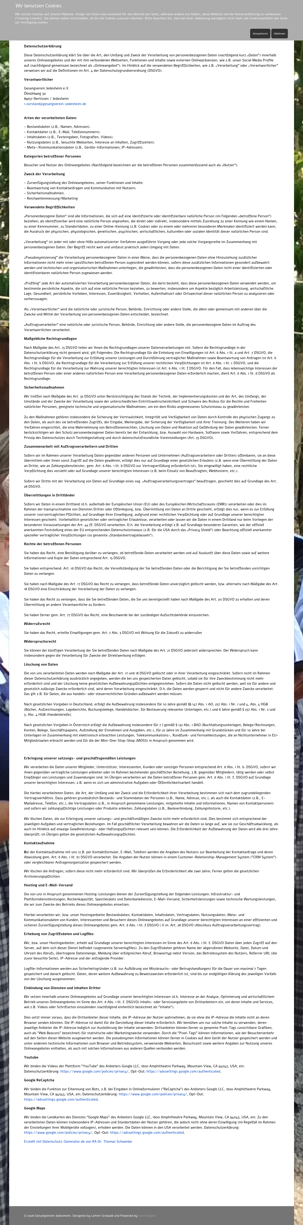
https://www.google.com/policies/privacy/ (94, 1071)
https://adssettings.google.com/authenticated (183, 1071)
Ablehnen (279, 33)
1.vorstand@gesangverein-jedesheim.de (55, 104)
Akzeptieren (260, 33)
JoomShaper (147, 1216)
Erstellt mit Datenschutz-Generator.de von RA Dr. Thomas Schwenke (78, 1141)
